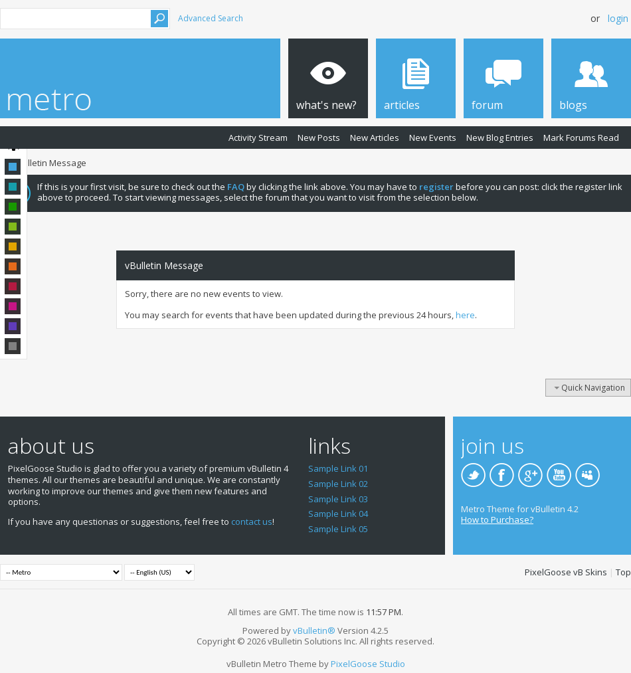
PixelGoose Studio (368, 664)
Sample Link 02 (338, 484)
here (465, 315)
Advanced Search (210, 18)
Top (623, 572)
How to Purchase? (497, 520)
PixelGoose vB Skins (566, 572)
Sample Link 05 (338, 529)
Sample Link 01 (338, 468)
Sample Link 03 (338, 499)
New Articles (374, 138)
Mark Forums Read (581, 138)
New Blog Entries (499, 138)
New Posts (319, 138)
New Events (432, 138)
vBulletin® (314, 630)
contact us (251, 522)
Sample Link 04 (338, 514)
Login (618, 18)
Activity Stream (258, 138)
